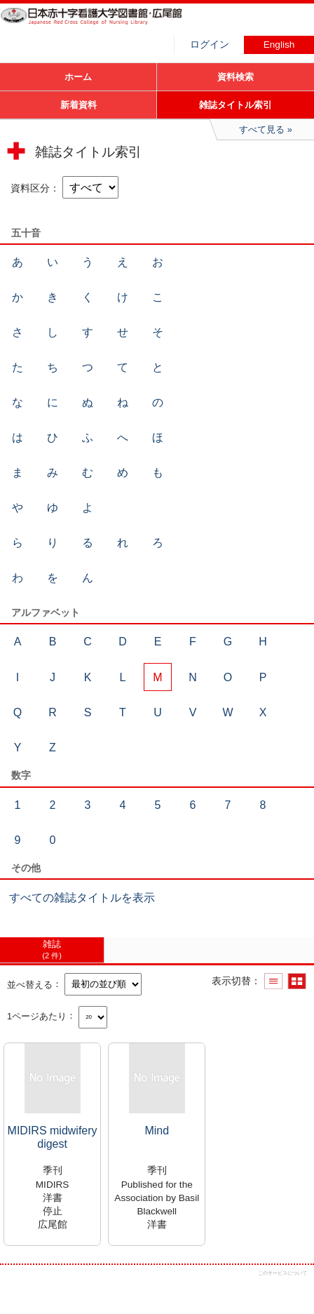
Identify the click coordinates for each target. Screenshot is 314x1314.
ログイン (209, 44)
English (279, 44)
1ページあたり (37, 1015)
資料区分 (30, 188)
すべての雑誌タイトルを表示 (82, 898)
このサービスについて (282, 1273)
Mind (156, 1131)
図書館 (105, 24)
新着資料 (78, 105)
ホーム (78, 77)
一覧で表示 (273, 981)
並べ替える (30, 984)
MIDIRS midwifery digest (52, 1137)
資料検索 (235, 77)
